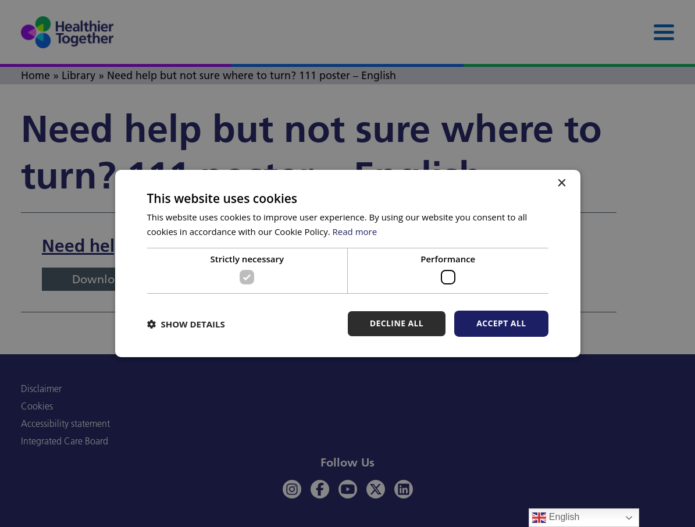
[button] (186, 324)
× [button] (561, 183)
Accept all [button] (501, 323)
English (555, 518)
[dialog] (347, 263)
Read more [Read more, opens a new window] (355, 231)
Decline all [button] (396, 323)
